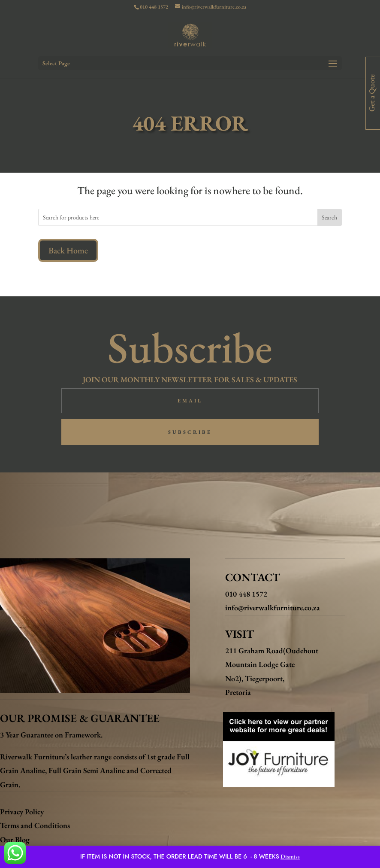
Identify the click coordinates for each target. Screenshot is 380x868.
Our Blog (15, 839)
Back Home (68, 250)
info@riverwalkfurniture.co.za (272, 607)
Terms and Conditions (35, 825)
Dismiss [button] (290, 856)
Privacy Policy (22, 811)
